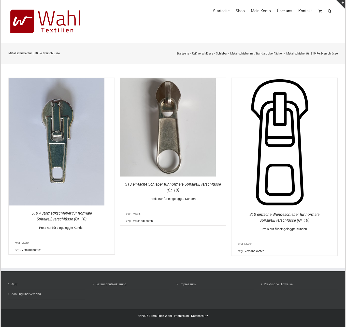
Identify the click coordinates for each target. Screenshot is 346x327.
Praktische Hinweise (278, 284)
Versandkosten (32, 250)
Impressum (188, 284)
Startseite (182, 53)
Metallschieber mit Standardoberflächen (256, 53)
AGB (14, 284)
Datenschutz (199, 316)
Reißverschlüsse (202, 53)
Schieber (221, 53)
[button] (330, 10)
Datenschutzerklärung (111, 284)
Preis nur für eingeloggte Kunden (61, 228)
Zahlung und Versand (26, 294)
